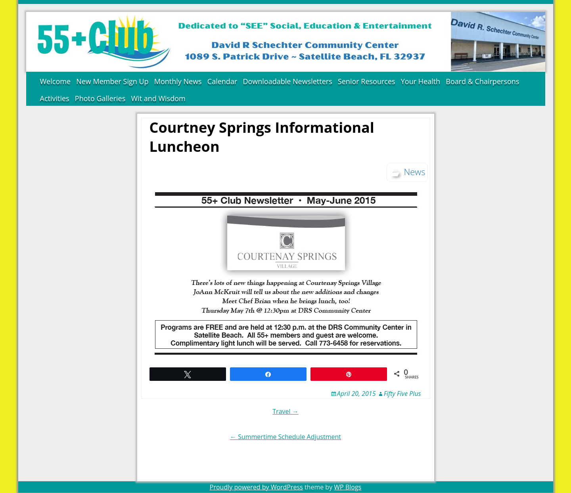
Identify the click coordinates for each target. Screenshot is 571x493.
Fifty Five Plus (402, 393)
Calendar (222, 81)
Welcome (55, 81)
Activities (54, 98)
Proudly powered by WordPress (256, 487)
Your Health (420, 81)
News (414, 172)
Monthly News (178, 81)
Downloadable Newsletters (287, 81)
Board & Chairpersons (482, 81)
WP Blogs (347, 487)
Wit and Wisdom (158, 98)
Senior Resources (366, 81)
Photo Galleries (100, 98)
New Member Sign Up (112, 81)
